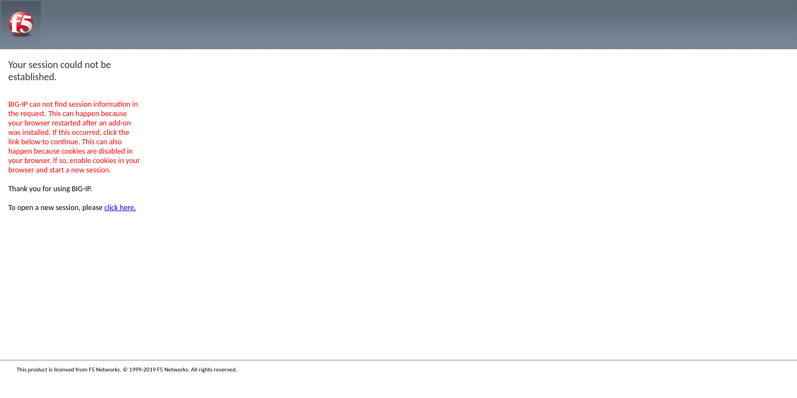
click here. (120, 207)
